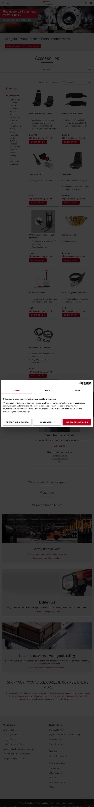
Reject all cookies (17, 422)
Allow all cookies (77, 422)
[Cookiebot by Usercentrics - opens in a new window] (80, 383)
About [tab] (77, 390)
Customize (47, 422)
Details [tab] (47, 390)
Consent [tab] (16, 390)
